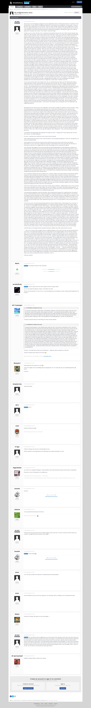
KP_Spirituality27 (17, 656)
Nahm (17, 263)
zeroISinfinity (17, 284)
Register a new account (28, 688)
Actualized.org (37, 703)
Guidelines (19, 6)
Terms (42, 703)
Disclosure (51, 703)
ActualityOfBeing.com (52, 269)
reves (17, 426)
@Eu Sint (26, 265)
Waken (17, 614)
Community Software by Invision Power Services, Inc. (45, 706)
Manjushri (17, 363)
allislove (17, 509)
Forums (12, 6)
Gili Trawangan (17, 305)
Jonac (17, 572)
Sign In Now (63, 688)
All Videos (27, 6)
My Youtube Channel (52, 271)
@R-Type (26, 637)
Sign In (73, 2)
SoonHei (17, 488)
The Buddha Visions (48, 356)
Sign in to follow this (69, 12)
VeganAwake (17, 468)
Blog (34, 6)
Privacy (45, 703)
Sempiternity (17, 384)
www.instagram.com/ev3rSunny (52, 496)
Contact (55, 703)
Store (40, 6)
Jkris (17, 405)
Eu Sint (20, 14)
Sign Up (79, 2)
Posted (29, 21)
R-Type (17, 447)
